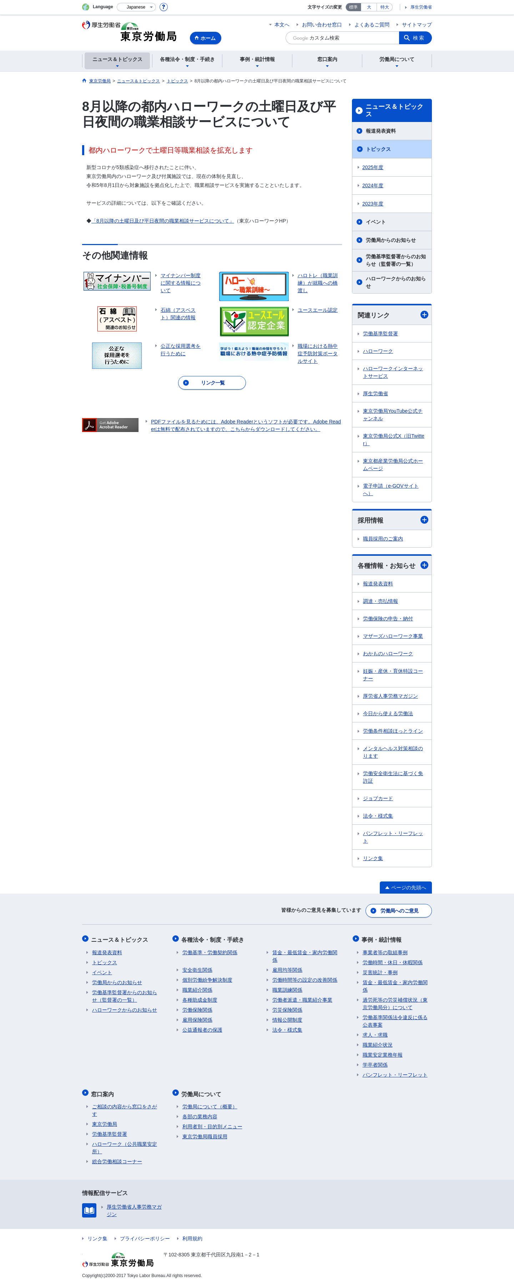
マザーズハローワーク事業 (393, 637)
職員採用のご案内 (383, 539)
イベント (376, 222)
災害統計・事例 (380, 970)
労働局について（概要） (209, 1102)
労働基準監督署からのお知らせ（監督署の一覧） (396, 260)
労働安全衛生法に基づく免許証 (393, 777)
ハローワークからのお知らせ (396, 282)
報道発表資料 (381, 131)
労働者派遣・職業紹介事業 (302, 998)
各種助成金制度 (199, 998)
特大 (385, 7)
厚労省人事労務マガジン (390, 697)
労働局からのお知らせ (391, 240)
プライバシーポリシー (145, 1234)
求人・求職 (375, 1033)
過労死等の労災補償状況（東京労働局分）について (395, 1001)
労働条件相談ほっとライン (393, 731)
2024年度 (372, 185)
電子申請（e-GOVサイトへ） (391, 489)
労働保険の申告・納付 (388, 619)
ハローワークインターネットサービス (393, 372)
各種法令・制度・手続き (213, 938)
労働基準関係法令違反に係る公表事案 (395, 1019)
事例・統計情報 (383, 938)
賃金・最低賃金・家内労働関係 (304, 954)
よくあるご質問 (371, 24)
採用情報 (393, 520)
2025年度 (372, 167)
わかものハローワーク (388, 654)
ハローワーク (378, 351)
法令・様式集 (378, 816)
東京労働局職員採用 (204, 1132)
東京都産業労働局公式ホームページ (393, 464)
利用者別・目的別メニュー (212, 1122)
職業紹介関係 (197, 988)
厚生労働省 (421, 7)
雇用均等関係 (287, 968)
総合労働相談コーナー (117, 1157)
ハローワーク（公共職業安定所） (124, 1143)
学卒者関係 (375, 1063)
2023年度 (372, 204)
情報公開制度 (287, 1018)
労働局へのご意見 (400, 910)
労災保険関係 (287, 1008)
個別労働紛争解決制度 (207, 978)
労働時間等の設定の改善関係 (304, 978)
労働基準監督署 (380, 333)
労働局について (202, 1091)
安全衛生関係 (197, 968)
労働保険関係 (197, 1008)
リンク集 (373, 859)
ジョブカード (378, 799)
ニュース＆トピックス (394, 110)
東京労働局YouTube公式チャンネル (393, 414)
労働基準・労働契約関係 (209, 950)
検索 (419, 38)
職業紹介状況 (378, 1043)
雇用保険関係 (197, 1018)
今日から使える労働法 (388, 714)
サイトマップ (417, 24)
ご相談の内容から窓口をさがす (124, 1106)
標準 (353, 7)
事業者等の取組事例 (385, 950)
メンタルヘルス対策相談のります (393, 752)
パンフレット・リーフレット (393, 837)
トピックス (378, 149)
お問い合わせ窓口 (322, 24)
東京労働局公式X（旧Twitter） (393, 439)
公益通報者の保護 (202, 1028)
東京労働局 (104, 1120)
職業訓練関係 (287, 988)
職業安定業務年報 (383, 1053)
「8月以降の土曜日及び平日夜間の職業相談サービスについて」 (162, 221)
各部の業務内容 (199, 1112)
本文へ (281, 24)
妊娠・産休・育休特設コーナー (393, 675)
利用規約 (192, 1234)
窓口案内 (103, 1091)
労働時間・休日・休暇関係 (393, 960)
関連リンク (393, 315)
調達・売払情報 (380, 602)
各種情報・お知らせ (393, 565)
